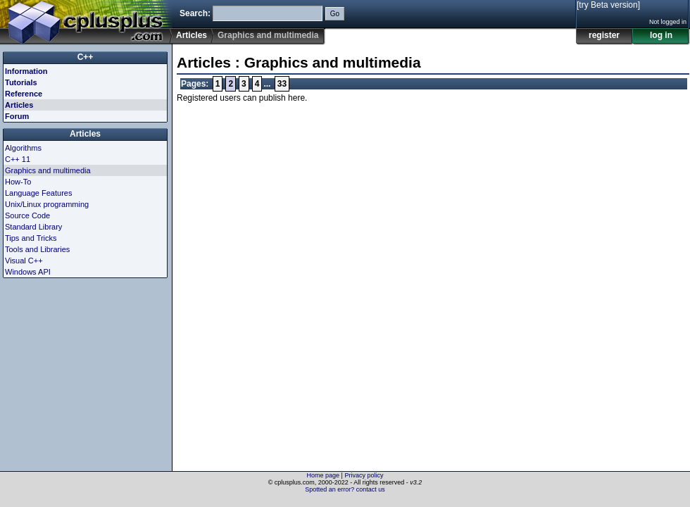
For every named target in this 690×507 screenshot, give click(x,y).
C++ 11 (17, 159)
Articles (191, 35)
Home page (323, 475)
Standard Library (33, 227)
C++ (85, 57)
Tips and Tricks (31, 238)
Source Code (27, 215)
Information (26, 71)
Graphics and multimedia (48, 170)
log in (661, 35)
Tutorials (21, 82)
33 (282, 84)
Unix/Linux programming (47, 204)
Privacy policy (363, 475)
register (604, 35)
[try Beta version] (608, 5)
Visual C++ (24, 260)
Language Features (38, 193)
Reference (23, 93)
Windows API (28, 272)
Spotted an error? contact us (345, 489)
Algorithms (23, 148)
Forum (17, 116)
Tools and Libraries (37, 249)
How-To (18, 181)
